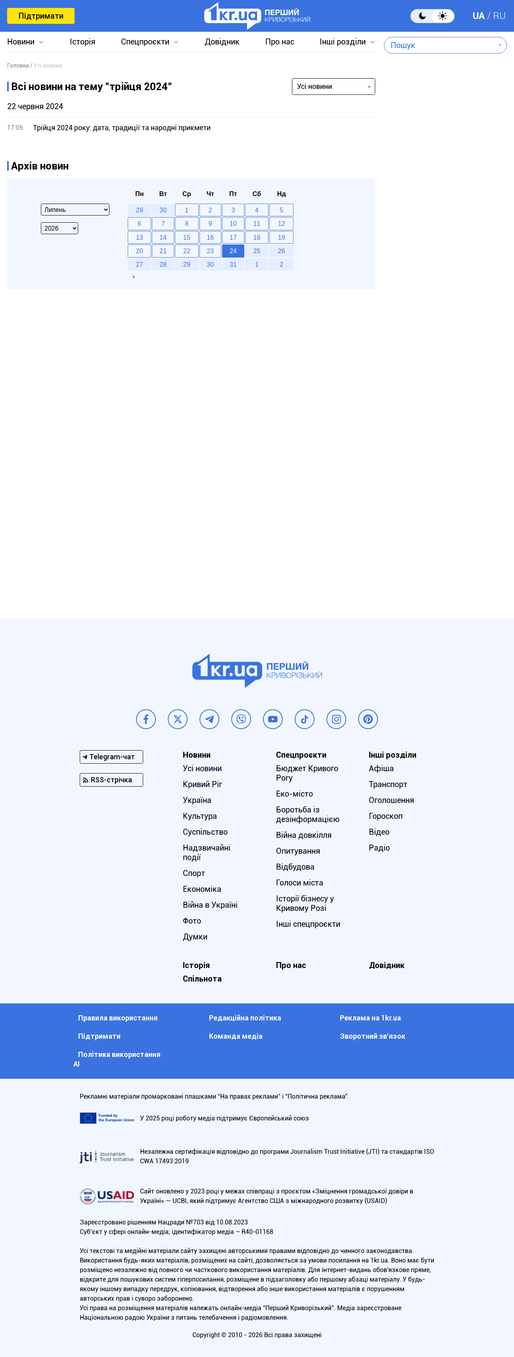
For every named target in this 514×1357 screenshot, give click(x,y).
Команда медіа (236, 1036)
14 (163, 237)
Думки (195, 936)
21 (163, 250)
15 (186, 237)
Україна (197, 800)
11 (257, 223)
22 (186, 250)
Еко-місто (294, 794)
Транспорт (388, 784)
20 (139, 250)
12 (281, 223)
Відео (379, 832)
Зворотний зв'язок (372, 1036)
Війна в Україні (210, 905)
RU (499, 15)
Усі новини (202, 768)
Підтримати (40, 16)
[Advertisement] (445, 272)
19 (281, 237)
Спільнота (202, 979)
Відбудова (295, 867)
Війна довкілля (304, 835)
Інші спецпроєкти (308, 924)
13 (139, 237)
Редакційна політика (245, 1018)
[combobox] (440, 45)
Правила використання (118, 1018)
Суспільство (205, 832)
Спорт (194, 873)
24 (233, 250)
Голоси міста (299, 882)
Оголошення (391, 800)
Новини (21, 41)
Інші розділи (343, 41)
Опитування (298, 851)
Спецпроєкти (145, 41)
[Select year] (59, 228)
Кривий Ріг (202, 784)
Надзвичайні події (206, 852)
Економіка (202, 889)
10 (233, 223)
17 (233, 237)
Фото (192, 921)
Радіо (379, 848)
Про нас (279, 41)
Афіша (381, 768)
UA (479, 15)
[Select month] (75, 210)
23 (210, 250)
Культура (200, 816)
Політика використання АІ (117, 1059)
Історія (82, 41)
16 (210, 237)
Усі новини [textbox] (314, 86)
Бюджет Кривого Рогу (307, 773)
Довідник (222, 41)
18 (257, 237)
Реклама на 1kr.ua (370, 1018)
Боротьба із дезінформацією (307, 814)
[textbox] (440, 45)
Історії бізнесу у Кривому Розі (305, 903)
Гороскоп (386, 816)
